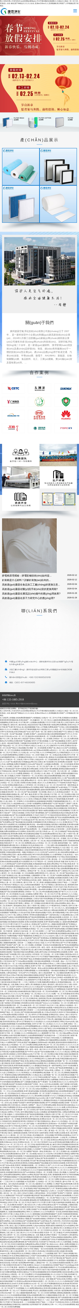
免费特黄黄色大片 (41, 873)
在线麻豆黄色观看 (29, 889)
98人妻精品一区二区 (28, 994)
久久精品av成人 (18, 1019)
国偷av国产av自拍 (11, 1188)
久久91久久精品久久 (16, 1026)
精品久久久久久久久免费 (46, 994)
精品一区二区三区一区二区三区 (22, 1089)
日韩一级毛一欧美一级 (45, 947)
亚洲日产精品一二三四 (65, 882)
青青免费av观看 (16, 834)
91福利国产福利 (30, 938)
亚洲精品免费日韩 (20, 866)
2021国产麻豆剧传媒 (37, 1161)
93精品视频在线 (66, 1059)
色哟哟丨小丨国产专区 (47, 931)
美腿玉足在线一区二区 (39, 991)
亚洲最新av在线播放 (69, 718)
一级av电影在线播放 (42, 824)
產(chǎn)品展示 (39, 140)
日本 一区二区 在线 (14, 964)
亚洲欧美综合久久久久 (60, 1082)
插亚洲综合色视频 (67, 1075)
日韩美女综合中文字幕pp (68, 1079)
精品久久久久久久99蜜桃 (9, 729)
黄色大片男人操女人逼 (8, 1226)
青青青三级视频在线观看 (24, 1165)
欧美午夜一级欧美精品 (67, 785)
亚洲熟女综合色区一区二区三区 (33, 1228)
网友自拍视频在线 (60, 808)
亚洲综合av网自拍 (57, 1140)
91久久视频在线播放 (49, 1295)
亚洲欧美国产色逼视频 (22, 741)
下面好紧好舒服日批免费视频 (21, 899)
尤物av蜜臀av (67, 1033)
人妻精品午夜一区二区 (34, 871)
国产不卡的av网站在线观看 (23, 961)
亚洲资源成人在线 (17, 780)
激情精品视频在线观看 (67, 769)
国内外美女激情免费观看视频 (49, 1156)
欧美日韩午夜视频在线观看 (30, 1100)
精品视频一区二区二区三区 (53, 1073)
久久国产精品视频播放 (57, 741)
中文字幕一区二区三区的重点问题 (62, 794)
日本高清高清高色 (20, 910)
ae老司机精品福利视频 (61, 1142)
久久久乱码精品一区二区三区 (66, 1121)
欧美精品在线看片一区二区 (67, 792)
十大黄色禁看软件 (19, 1114)
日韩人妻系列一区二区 (10, 1235)
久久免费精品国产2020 (12, 1042)
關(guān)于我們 (39, 322)
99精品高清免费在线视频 (25, 1270)
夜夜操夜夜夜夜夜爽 (29, 964)
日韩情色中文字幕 (33, 1121)
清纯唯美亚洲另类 (18, 1121)
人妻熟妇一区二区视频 (31, 903)
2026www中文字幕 (7, 1040)
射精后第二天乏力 (34, 1258)
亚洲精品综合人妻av (56, 1015)
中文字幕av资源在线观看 (66, 857)
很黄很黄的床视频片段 (24, 1230)
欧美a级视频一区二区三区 (58, 991)
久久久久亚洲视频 (29, 817)
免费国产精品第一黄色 (33, 968)
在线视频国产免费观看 (8, 913)
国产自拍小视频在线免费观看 (68, 759)
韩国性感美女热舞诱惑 (54, 1226)
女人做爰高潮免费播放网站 (60, 720)
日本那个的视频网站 (34, 804)
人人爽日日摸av (60, 964)
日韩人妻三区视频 (6, 776)
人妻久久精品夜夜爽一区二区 (48, 973)
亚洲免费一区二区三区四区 (25, 1110)
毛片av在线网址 (12, 896)
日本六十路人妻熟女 (14, 915)
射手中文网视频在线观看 (55, 1103)
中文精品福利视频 (64, 1100)
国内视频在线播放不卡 (36, 1107)
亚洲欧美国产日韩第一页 (32, 1084)
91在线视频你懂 (60, 757)
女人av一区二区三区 (51, 785)
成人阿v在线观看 (60, 743)
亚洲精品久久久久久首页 (23, 799)
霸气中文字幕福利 (29, 973)
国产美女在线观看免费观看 (25, 806)
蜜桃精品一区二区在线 (31, 773)
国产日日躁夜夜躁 (51, 813)
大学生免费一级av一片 (59, 961)
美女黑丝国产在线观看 (68, 1026)
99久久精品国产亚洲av (26, 739)
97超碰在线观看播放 (44, 1170)
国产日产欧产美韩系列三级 (45, 838)
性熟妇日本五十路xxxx (19, 1093)
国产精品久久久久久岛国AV (26, 947)
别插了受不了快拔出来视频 (63, 1253)
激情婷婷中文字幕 (34, 980)
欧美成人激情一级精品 (39, 880)
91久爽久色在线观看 (21, 1161)
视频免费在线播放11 (49, 982)
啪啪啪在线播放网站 (64, 1237)
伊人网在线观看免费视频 (59, 959)
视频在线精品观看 (36, 1047)
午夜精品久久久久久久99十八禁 (63, 1093)
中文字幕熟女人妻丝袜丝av (54, 885)
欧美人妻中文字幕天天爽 (34, 1117)
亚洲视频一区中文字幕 (11, 1168)
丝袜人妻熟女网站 (29, 1008)
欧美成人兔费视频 (51, 1079)
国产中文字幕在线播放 (68, 943)
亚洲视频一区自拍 (41, 945)
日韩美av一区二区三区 (61, 739)
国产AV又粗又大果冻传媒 (49, 1038)
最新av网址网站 (52, 864)
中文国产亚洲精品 (6, 875)
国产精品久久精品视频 (17, 748)
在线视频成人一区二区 (44, 1198)
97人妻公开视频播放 (16, 1049)
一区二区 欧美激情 (66, 764)
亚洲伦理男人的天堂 (34, 831)
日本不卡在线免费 (69, 1066)
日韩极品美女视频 (36, 797)
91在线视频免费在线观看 (30, 859)
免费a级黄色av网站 (55, 1031)
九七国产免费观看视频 (43, 887)
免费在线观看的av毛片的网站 (28, 787)
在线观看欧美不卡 (6, 940)
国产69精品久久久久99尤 (19, 1186)
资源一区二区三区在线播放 (10, 750)
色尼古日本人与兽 (65, 984)
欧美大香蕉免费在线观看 (31, 908)
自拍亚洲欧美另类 (46, 903)
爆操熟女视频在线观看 (12, 838)
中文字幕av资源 (65, 864)
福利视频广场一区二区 (63, 1061)
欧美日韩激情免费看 (48, 857)
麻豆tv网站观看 (32, 769)
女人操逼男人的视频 (7, 718)
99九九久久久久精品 (32, 987)
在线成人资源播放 (46, 996)
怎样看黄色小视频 (22, 1219)
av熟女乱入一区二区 (56, 750)
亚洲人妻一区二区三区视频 (68, 1295)
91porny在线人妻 (27, 887)
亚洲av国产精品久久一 (38, 1300)
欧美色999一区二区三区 (14, 792)
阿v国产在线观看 (10, 954)
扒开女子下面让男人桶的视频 (51, 1019)
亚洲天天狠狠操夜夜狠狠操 (67, 1214)
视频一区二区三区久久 (60, 1170)
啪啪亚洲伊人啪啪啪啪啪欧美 (29, 977)
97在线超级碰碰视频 (35, 1246)
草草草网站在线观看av (62, 1135)
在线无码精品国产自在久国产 (24, 732)
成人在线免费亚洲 (50, 871)
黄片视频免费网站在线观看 (46, 778)
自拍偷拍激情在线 (23, 991)
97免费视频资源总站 (69, 1161)
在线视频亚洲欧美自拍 (26, 824)
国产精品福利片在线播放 (70, 780)
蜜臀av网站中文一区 (32, 780)
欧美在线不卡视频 (14, 1149)
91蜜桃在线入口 (8, 1179)
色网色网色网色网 (23, 1075)
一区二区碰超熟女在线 (45, 829)
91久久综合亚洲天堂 (19, 919)
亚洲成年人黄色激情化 (14, 906)
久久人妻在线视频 (67, 908)
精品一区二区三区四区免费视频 (66, 729)
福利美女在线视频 (14, 1098)
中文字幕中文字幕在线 (10, 1302)
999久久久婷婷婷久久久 (32, 857)
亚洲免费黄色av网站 (63, 931)
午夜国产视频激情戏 (24, 936)
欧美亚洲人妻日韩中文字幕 (58, 901)
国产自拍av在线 (59, 1279)
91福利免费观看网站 (9, 755)
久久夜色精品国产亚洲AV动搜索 (14, 769)
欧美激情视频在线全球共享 (38, 850)
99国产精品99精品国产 (41, 1188)
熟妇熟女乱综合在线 (53, 1161)
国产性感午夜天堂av (13, 727)
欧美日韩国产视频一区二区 (12, 857)
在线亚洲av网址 (10, 1017)
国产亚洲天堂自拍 (42, 1110)
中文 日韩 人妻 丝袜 (9, 739)
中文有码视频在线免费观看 (10, 1082)
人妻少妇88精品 (16, 1221)
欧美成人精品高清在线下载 (31, 725)
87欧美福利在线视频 (39, 1031)
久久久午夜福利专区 (52, 906)
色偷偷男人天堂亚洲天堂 (46, 827)
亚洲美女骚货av (13, 829)
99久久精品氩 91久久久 (45, 729)
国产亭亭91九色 (30, 1052)
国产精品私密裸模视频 (36, 917)
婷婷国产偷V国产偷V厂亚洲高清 (51, 975)
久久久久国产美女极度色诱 (11, 762)
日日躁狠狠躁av (24, 896)
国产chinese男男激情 (66, 896)
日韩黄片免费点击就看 (57, 1133)
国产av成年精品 (61, 787)
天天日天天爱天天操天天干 (12, 924)
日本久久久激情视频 (16, 1182)
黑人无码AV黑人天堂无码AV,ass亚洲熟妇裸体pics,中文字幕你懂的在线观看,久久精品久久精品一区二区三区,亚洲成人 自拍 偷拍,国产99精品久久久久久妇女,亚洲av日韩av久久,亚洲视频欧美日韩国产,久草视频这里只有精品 (39, 3)
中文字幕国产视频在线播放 (49, 957)
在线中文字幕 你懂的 (30, 1249)
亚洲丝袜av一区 (54, 1124)
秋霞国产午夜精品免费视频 (45, 1149)
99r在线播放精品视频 (31, 834)
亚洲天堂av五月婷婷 (30, 808)
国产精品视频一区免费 (20, 734)
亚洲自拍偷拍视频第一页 (34, 885)
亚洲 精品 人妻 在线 (32, 1019)
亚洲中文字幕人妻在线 (41, 794)
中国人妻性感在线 (14, 933)
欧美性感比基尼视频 (47, 1010)
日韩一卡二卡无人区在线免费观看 (62, 1304)
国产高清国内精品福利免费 (31, 1012)
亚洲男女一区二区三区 (29, 1126)
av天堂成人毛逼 (38, 943)
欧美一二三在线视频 (45, 1253)
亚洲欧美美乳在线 (62, 827)
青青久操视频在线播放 (48, 882)
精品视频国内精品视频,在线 (68, 933)
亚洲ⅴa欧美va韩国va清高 (21, 855)
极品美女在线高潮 (34, 736)
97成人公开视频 (41, 727)
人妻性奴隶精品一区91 (14, 973)
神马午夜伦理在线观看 (26, 810)
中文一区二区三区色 (27, 1144)
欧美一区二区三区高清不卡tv (38, 1005)
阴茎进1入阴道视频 (16, 1070)
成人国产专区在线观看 (32, 1070)
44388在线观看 (12, 1137)
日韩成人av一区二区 (49, 831)
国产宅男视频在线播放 (8, 1177)
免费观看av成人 (30, 843)
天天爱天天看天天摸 (47, 1202)
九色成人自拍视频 (68, 1017)
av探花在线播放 (48, 968)
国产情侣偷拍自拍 (66, 1049)
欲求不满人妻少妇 (37, 820)
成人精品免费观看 (63, 790)
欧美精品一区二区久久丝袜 (39, 929)
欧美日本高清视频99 (61, 810)
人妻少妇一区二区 (36, 841)
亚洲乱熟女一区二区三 (50, 980)
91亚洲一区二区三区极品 (53, 1233)
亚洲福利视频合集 (64, 982)
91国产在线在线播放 (38, 1256)
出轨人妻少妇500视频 (22, 875)
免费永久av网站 (27, 1175)
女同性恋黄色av (72, 1107)
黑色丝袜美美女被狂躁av (66, 1105)
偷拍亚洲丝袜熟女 (38, 1017)
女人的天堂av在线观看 (50, 1084)
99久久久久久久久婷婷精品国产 (66, 1168)
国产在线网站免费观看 (61, 875)
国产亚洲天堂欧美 (6, 1066)
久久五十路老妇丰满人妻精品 (43, 757)
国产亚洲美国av (24, 880)
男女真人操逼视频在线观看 (43, 1290)
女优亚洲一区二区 (68, 917)
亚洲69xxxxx (64, 1179)
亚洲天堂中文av (67, 1156)
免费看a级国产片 (54, 727)
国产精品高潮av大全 (70, 873)
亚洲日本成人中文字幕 (17, 722)
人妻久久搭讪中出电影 (25, 1193)
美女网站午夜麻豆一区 (52, 1235)
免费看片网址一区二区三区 (43, 894)
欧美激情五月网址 (57, 1022)
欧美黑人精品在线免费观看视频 (49, 776)
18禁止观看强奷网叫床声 (67, 797)
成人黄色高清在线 (15, 970)
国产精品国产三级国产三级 (65, 804)
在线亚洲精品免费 (60, 1207)
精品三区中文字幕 (15, 808)
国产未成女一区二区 (55, 1077)
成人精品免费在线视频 (66, 852)
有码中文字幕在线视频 (39, 741)
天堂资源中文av (23, 1047)
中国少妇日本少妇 (11, 977)
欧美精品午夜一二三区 (41, 845)
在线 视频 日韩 (13, 996)
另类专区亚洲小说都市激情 (38, 1133)
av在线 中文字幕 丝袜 (11, 1100)
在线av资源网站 (60, 903)
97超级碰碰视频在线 (60, 801)
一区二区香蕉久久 (40, 1165)
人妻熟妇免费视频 (68, 1112)
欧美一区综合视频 (68, 1089)
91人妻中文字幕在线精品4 (50, 780)
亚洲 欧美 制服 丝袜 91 (62, 861)
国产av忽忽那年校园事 (15, 1117)
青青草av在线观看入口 (68, 1158)
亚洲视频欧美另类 (39, 822)
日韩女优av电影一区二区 (9, 1293)
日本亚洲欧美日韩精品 (61, 1154)
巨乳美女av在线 (21, 1107)
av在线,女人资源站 (42, 836)
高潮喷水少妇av (24, 755)
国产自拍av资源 (47, 1070)
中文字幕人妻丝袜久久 (62, 894)
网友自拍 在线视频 (47, 878)
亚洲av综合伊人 (21, 1258)
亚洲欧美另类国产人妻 (18, 1205)
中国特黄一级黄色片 (13, 931)
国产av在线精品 (71, 748)
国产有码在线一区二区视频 (29, 996)
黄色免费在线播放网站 (62, 947)
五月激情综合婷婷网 (57, 836)
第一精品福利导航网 (11, 743)
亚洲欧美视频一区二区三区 (10, 1170)
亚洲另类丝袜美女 (9, 1022)
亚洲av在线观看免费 (51, 940)
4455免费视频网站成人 (33, 1026)
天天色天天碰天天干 (52, 820)
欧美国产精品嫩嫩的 (29, 1042)
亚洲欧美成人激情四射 (37, 998)
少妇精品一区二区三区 (8, 783)
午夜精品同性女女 (59, 1008)
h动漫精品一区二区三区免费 (62, 1003)
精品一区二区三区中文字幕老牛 (18, 746)
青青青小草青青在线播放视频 (33, 915)
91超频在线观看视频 (7, 1024)
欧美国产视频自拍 (40, 1191)
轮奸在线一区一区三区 (29, 931)
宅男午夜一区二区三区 (26, 1140)
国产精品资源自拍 (53, 1256)
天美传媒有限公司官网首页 (13, 1260)
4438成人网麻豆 (24, 966)
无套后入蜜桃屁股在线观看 (17, 1133)
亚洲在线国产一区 (25, 720)
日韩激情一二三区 (33, 1010)
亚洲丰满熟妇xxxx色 (24, 1054)
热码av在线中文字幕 (7, 1110)
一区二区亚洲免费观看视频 (67, 859)
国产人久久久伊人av (55, 1165)
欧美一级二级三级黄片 (44, 732)
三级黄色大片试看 (34, 982)
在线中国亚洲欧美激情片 (18, 1035)
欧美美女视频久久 (28, 1149)
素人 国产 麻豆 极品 (24, 794)
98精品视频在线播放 (7, 947)
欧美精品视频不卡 (9, 1281)
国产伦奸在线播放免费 (45, 1052)
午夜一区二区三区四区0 (41, 1230)
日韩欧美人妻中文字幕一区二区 (27, 882)
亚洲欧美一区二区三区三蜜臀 (48, 1179)
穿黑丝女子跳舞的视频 (8, 936)
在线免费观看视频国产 (24, 718)
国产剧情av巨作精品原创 (48, 926)
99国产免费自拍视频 (47, 787)
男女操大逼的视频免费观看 (30, 790)
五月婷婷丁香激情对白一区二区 (25, 776)
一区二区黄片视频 (37, 755)
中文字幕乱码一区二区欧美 (12, 759)
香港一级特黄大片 (20, 1267)
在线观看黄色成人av (28, 750)
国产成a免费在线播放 (37, 1219)
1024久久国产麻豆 (45, 1028)
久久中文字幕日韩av (52, 943)
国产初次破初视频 (9, 1086)
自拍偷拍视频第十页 (24, 1017)
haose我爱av (15, 859)
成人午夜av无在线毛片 (50, 1012)
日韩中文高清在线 (6, 732)
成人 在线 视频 (12, 984)
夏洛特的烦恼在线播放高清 (66, 1042)
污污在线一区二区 (15, 1198)
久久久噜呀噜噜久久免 (58, 855)
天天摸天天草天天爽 (35, 940)
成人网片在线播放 (38, 1297)
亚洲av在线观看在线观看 (9, 861)
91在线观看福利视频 (23, 1024)
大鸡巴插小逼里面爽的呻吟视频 (22, 1263)
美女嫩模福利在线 (50, 1047)
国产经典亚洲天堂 (9, 1200)
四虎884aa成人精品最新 (46, 1042)
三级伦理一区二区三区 (21, 766)
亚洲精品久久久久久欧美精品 (18, 1073)
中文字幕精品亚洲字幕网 (13, 903)
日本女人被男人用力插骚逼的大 (30, 984)
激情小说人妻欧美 (33, 878)
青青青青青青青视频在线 (9, 720)
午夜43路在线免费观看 (41, 961)
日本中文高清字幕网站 (10, 836)
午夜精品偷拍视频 (14, 1223)
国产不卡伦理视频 (60, 1205)
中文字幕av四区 (29, 1198)
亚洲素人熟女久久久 (38, 783)
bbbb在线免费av (47, 1207)
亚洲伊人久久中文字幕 (8, 1216)
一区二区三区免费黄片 (25, 1274)
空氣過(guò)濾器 (12, 11)
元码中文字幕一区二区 (62, 996)
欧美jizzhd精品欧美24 (67, 813)
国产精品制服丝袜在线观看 (25, 771)
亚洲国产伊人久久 (67, 820)
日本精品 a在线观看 (63, 977)
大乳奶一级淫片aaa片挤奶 (37, 910)
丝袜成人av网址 (13, 790)
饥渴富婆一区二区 (23, 1015)
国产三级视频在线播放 (29, 1082)
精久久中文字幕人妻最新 (20, 841)
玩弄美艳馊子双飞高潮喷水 (39, 1304)
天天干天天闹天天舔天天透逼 (66, 1223)
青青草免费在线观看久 (60, 966)
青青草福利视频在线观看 (36, 1103)
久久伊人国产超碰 (65, 936)
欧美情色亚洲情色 (60, 815)
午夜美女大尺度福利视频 (56, 799)
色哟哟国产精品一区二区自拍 (23, 1068)
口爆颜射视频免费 (61, 806)
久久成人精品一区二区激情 (50, 773)
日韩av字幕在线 (16, 975)
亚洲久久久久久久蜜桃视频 (30, 1214)
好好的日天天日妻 (20, 1001)
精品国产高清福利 (15, 1084)
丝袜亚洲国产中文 (60, 732)
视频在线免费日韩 (66, 973)
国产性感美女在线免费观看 (61, 1195)
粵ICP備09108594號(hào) (26, 704)
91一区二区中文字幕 (53, 718)
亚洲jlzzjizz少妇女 (10, 1142)
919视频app (25, 762)
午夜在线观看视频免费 (25, 901)
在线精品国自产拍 (50, 919)
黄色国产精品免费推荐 (28, 829)
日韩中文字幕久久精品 (31, 759)
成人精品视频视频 (28, 727)
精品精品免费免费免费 (15, 1242)
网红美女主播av (37, 762)
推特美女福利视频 (64, 866)
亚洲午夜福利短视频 (24, 864)
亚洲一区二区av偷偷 (19, 1005)
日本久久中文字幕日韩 (50, 1049)
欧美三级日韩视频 (28, 838)
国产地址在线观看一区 (32, 792)
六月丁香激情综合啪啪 (8, 1075)
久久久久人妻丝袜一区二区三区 (13, 1135)
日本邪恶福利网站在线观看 (57, 952)
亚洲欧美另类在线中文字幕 (30, 1207)
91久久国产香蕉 (25, 1031)
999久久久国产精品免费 (66, 778)
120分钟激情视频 (58, 1028)
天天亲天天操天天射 (59, 887)
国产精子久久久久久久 (45, 743)
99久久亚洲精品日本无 (24, 845)
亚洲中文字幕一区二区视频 (41, 966)
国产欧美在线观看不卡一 (50, 1158)
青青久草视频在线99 (58, 1128)
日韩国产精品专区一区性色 (45, 1068)
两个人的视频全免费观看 (35, 722)
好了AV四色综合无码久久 (62, 1302)
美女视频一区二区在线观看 (36, 748)
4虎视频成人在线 (39, 718)
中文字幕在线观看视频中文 (66, 1010)
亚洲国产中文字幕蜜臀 (39, 1209)
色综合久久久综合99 (44, 1154)
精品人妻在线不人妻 (50, 984)
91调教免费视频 (29, 970)
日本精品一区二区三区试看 (12, 817)
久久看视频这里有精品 (23, 757)
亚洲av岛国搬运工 (44, 1128)
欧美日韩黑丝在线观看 (57, 1163)
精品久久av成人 (37, 746)
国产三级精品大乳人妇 (66, 871)
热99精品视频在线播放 (8, 794)
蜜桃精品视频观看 (47, 1061)
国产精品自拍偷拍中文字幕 (10, 1237)
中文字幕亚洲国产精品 (24, 959)
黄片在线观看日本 (50, 762)
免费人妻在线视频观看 (58, 845)
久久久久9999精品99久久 (49, 753)
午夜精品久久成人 (17, 885)
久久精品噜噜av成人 (18, 804)
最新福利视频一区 (64, 843)
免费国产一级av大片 (35, 1105)
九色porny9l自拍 (8, 850)
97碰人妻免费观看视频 (64, 868)
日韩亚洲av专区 (70, 954)
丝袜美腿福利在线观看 (15, 922)
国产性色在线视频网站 (70, 945)
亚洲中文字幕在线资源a (45, 806)
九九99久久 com (54, 1191)
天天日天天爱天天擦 (52, 722)
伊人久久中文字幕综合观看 (37, 1077)
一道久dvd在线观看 (46, 1249)
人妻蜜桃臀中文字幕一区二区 (41, 875)
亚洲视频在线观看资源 (41, 959)
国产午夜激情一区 (44, 1082)
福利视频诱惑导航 (7, 757)
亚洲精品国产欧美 (64, 919)
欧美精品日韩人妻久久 (10, 1031)
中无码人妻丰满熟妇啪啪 (55, 913)
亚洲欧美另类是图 (50, 866)
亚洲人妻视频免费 (54, 1175)
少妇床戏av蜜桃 (38, 1079)
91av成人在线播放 (25, 894)
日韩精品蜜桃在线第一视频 (15, 852)
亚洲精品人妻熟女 (30, 1253)
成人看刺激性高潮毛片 (10, 1038)
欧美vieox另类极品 (46, 808)
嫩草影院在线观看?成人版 (64, 968)
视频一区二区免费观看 (28, 827)
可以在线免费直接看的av (49, 834)
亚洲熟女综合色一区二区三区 (50, 1119)
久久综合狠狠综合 (29, 801)
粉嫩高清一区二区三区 (41, 720)
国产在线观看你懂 (71, 910)
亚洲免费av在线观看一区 (67, 762)
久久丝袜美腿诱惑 (42, 970)
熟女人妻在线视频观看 (69, 727)
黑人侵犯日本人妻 (14, 725)
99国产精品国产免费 (47, 1223)
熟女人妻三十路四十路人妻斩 (59, 880)
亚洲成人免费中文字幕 (47, 1056)
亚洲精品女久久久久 (21, 797)
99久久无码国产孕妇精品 (50, 848)
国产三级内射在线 (51, 915)
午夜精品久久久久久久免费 (55, 1107)
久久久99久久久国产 (14, 1128)
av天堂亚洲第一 (60, 829)
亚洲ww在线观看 (42, 750)
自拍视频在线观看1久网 (63, 878)
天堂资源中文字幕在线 (47, 1242)
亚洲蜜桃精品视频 (56, 938)
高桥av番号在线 (41, 952)
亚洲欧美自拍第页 (50, 797)
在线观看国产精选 (17, 1061)
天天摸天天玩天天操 (9, 966)
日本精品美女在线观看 (41, 1137)
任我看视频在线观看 (18, 848)
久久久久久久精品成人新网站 (65, 1052)
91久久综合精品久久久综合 (40, 1022)
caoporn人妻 (53, 936)
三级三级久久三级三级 (14, 1233)
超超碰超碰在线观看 (44, 801)
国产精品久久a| (58, 1198)
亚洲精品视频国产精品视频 (38, 1163)
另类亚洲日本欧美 (48, 868)
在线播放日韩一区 (66, 1219)
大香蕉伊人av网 (35, 868)
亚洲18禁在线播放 (26, 1191)
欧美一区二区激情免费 (48, 759)
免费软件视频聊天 (20, 764)
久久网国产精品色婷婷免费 (62, 1184)
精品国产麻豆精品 (33, 848)
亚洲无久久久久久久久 (12, 994)
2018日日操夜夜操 (7, 778)
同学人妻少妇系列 (23, 954)
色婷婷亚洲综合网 (42, 1144)
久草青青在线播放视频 (12, 887)
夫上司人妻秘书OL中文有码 (54, 746)
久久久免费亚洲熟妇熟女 (34, 1288)
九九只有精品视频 (15, 889)
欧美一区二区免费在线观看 (52, 736)
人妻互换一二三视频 (24, 943)
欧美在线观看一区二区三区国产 (19, 1079)
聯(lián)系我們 (39, 611)
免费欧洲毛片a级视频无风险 (51, 1001)
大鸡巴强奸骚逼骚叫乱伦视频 (25, 1179)
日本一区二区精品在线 (53, 755)
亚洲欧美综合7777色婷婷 (56, 783)
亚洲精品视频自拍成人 (15, 785)
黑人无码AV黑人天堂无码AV (60, 1221)
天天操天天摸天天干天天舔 (43, 815)
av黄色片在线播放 (70, 938)
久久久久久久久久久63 (25, 1086)
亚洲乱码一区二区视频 (66, 1047)
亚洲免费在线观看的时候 (49, 1091)
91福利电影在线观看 (44, 1008)
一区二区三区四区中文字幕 (66, 1056)
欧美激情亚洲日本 (45, 1126)
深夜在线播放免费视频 (10, 827)
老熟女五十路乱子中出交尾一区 (47, 771)
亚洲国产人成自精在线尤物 (39, 734)
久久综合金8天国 (23, 913)
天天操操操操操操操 (30, 1156)
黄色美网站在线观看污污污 (44, 1096)
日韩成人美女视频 (33, 1135)
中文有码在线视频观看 (37, 1272)
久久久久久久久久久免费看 (12, 773)
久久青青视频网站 (36, 1073)
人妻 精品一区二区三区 (55, 1130)
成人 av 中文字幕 (32, 753)
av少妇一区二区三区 (19, 736)
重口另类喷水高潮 (23, 783)
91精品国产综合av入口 (43, 1003)
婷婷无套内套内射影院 (43, 1277)
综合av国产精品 (34, 764)
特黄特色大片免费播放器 (56, 989)
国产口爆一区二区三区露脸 (56, 766)
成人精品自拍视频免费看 (53, 841)
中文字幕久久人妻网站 (17, 871)
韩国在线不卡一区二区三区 (14, 843)
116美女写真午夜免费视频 (48, 769)
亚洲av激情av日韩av (45, 964)
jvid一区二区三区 (52, 1045)
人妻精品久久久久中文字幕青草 (22, 1277)
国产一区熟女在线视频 (15, 813)
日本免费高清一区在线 (53, 1212)
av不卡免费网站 (39, 1040)
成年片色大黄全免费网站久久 (60, 1086)
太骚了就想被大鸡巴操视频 (10, 1003)
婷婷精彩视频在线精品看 (59, 1110)
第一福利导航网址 (55, 1066)
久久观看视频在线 (66, 1038)
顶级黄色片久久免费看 (43, 1184)
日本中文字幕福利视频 (28, 729)
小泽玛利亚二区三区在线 (34, 785)
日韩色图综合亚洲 (27, 1003)
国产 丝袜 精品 (63, 926)
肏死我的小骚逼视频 (58, 824)
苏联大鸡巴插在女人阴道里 (17, 1105)
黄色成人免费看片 (15, 1008)
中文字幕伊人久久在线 (17, 753)
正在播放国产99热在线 (66, 831)
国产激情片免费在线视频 (44, 810)
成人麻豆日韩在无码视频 (40, 950)
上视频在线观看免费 (57, 924)
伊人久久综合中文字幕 (58, 1274)
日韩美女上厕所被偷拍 (51, 1026)
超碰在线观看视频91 (48, 790)
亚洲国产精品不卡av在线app (19, 820)
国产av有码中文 (51, 852)
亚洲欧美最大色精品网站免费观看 (54, 725)
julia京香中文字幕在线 (12, 1126)
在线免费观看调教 (20, 917)
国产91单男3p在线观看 (45, 817)
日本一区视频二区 (62, 838)
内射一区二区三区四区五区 (14, 1056)
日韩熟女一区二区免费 (43, 739)
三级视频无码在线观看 (28, 743)
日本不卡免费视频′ (12, 1207)
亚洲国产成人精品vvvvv (55, 748)
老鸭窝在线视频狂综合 (69, 773)
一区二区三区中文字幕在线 (52, 1258)
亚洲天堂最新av (16, 1063)
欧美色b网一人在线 (58, 1137)
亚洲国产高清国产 (6, 945)
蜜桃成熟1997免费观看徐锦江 (40, 1200)
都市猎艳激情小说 (39, 989)
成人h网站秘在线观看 (56, 910)
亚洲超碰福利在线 (39, 864)
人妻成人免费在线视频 (66, 1244)
